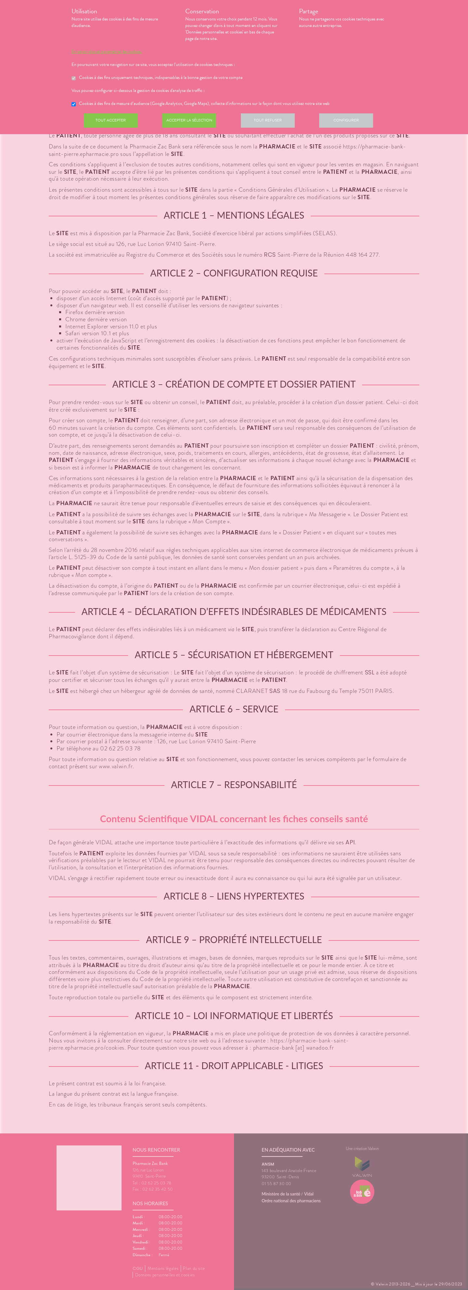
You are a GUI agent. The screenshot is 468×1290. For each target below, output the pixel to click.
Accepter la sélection (193, 121)
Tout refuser (274, 121)
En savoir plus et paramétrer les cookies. (107, 51)
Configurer (356, 121)
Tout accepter (112, 121)
